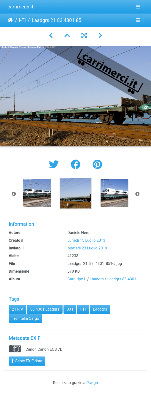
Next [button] (137, 194)
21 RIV (17, 309)
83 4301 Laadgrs (44, 309)
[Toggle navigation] (138, 6)
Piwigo (92, 382)
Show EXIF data (27, 361)
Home (10, 20)
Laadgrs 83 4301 (121, 279)
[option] (36, 192)
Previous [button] (13, 194)
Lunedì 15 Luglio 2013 (86, 240)
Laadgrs (97, 279)
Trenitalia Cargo (25, 318)
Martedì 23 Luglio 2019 (87, 248)
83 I (70, 309)
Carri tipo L (76, 279)
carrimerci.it (20, 7)
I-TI (22, 20)
